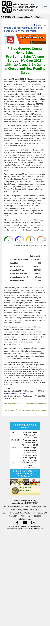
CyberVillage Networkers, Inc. (33, 528)
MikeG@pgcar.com (11, 398)
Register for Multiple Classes (25, 471)
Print (28, 25)
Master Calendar (25, 476)
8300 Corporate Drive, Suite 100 (16, 507)
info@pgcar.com (25, 519)
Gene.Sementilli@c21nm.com (15, 393)
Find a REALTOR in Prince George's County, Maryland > (25, 410)
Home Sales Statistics (34, 17)
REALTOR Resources (14, 17)
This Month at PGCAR (25, 473)
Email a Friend (41, 25)
